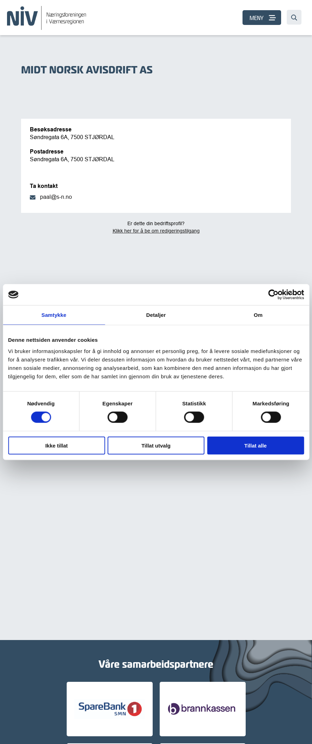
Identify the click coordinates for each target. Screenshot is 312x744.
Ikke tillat (56, 445)
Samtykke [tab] (53, 315)
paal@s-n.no (56, 197)
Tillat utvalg (156, 445)
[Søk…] (294, 17)
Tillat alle (255, 445)
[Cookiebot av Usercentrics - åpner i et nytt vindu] (273, 294)
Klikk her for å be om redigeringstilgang (156, 231)
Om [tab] (258, 315)
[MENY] (262, 17)
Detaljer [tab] (156, 315)
